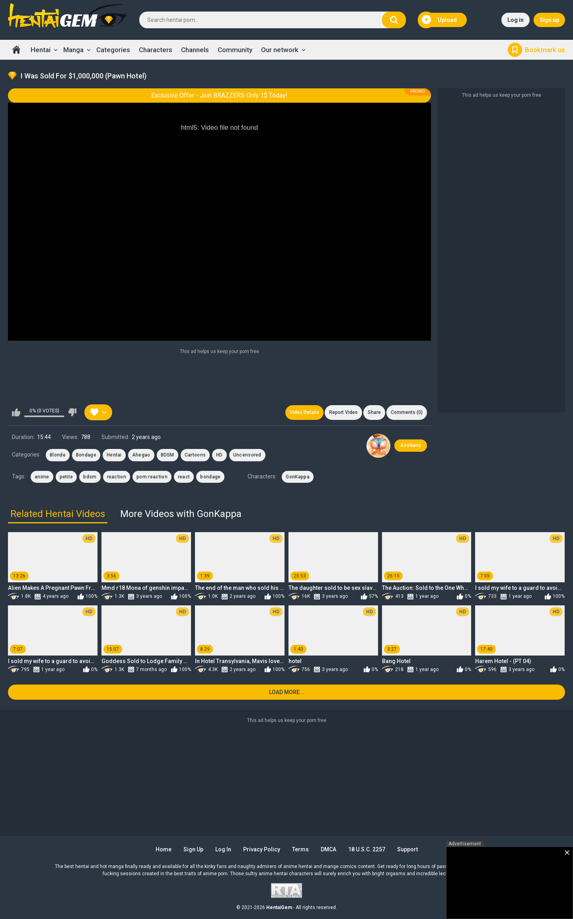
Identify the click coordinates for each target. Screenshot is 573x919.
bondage (210, 477)
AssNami (410, 445)
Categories (113, 50)
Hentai (41, 50)
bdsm (89, 477)
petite (66, 477)
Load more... (286, 692)
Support (407, 849)
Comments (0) (407, 412)
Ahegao (141, 455)
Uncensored (247, 455)
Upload (439, 20)
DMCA (328, 849)
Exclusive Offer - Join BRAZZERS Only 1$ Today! (219, 95)
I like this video (16, 412)
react (184, 477)
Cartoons (195, 455)
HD (219, 455)
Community (235, 50)
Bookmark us (545, 50)
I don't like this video (72, 412)
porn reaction (152, 477)
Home (16, 50)
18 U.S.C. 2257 (366, 849)
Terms (300, 849)
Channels (195, 50)
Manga (73, 50)
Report (343, 412)
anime (42, 477)
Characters (155, 50)
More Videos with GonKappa (181, 513)
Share (374, 412)
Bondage (86, 455)
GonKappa (297, 477)
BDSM (167, 455)
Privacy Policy (261, 849)
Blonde (58, 455)
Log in (515, 20)
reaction (116, 477)
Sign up (549, 20)
